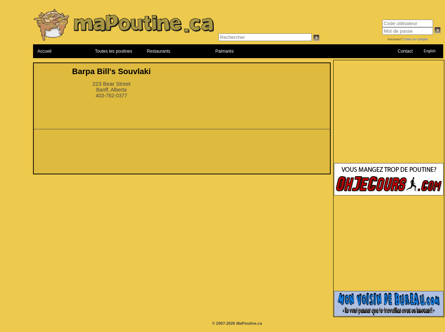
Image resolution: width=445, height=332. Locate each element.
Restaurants (159, 51)
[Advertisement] (182, 153)
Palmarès (224, 51)
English (430, 51)
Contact (405, 51)
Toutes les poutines (113, 51)
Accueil (44, 51)
